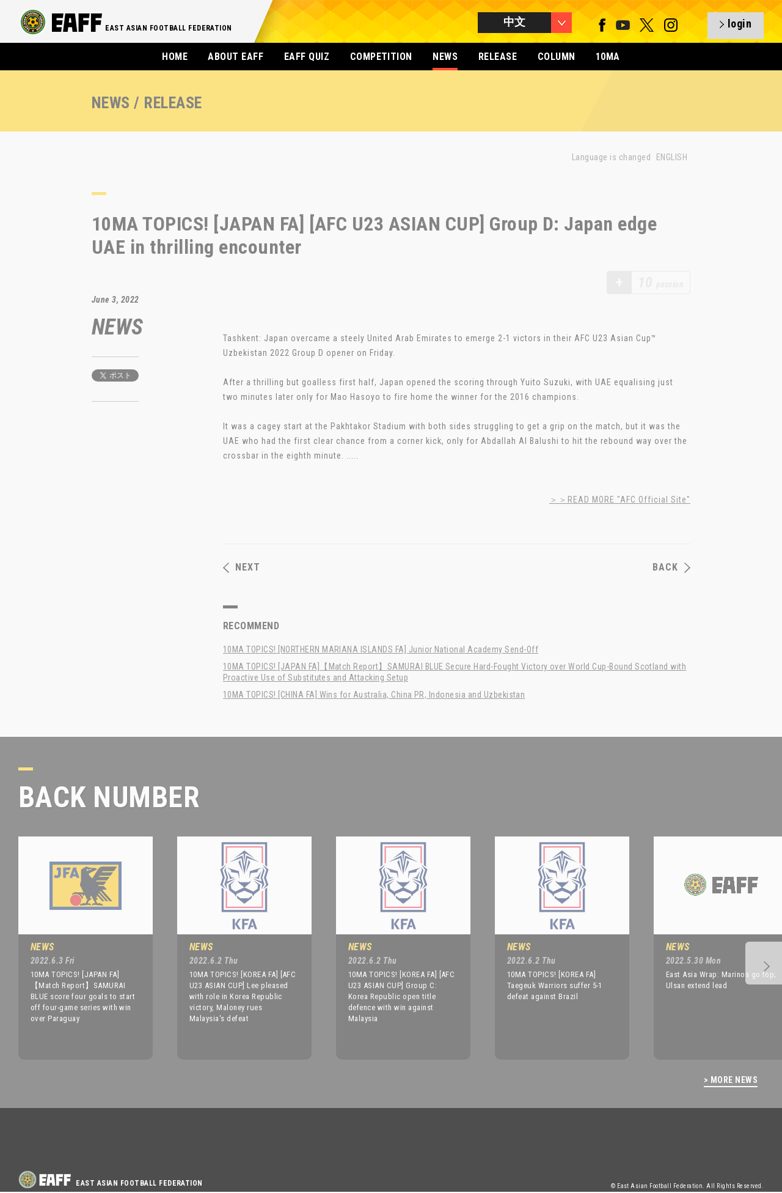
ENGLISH (671, 157)
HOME (175, 56)
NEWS (445, 56)
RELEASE (497, 56)
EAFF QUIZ (306, 56)
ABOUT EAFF (235, 56)
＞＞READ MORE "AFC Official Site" (619, 499)
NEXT (241, 567)
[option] (76, 947)
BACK (671, 567)
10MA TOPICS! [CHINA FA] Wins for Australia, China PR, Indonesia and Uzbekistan (374, 695)
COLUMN (557, 56)
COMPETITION (381, 56)
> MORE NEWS (731, 1080)
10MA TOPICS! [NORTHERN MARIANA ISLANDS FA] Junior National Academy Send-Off (380, 649)
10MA (608, 56)
